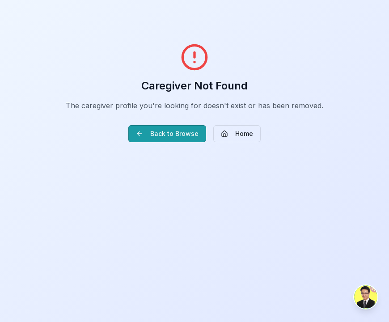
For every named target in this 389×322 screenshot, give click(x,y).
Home (237, 133)
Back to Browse (167, 133)
